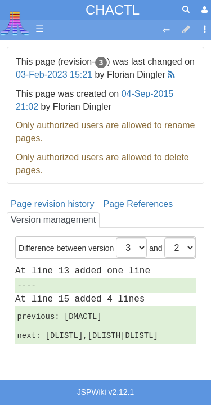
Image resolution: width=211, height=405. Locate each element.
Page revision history (53, 204)
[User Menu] (203, 10)
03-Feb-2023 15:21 (54, 74)
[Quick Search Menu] (186, 9)
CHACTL (113, 9)
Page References (138, 204)
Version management (53, 219)
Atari (15, 23)
